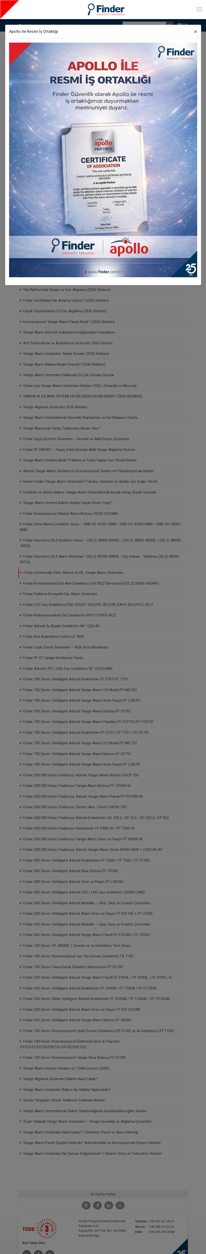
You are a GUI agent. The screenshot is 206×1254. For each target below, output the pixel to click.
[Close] (195, 31)
